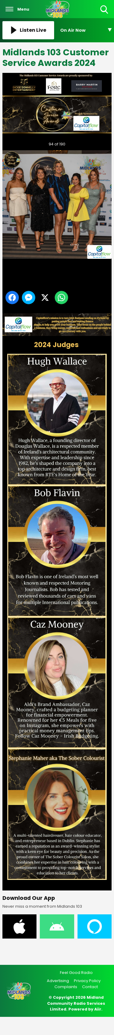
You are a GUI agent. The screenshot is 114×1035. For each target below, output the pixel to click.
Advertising (58, 981)
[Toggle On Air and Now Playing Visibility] (86, 30)
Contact (90, 987)
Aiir (97, 1009)
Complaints (65, 987)
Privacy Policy (87, 981)
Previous (14, 142)
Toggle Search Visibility (104, 10)
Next (97, 142)
